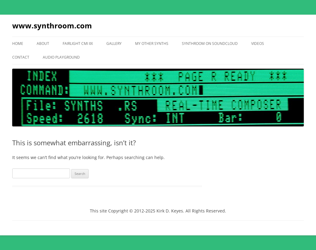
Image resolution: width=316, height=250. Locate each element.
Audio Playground (61, 57)
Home (17, 43)
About (43, 43)
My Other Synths (151, 43)
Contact (20, 57)
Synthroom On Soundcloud (210, 43)
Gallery (114, 43)
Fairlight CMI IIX (78, 43)
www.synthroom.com (52, 25)
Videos (257, 43)
